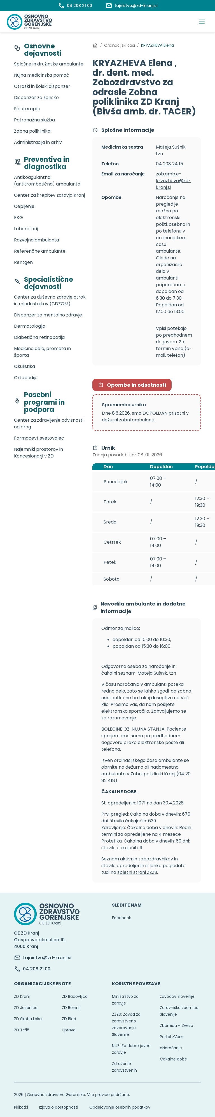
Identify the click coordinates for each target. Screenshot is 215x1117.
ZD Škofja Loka (28, 1019)
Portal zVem (171, 1036)
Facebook (121, 918)
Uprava (69, 1030)
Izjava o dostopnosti (58, 1107)
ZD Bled (69, 1019)
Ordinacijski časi (119, 45)
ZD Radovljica (75, 996)
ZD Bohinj (71, 1007)
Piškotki (21, 1107)
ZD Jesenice (26, 1007)
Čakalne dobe (173, 1059)
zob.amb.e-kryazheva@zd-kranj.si (173, 181)
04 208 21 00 (36, 969)
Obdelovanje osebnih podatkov (119, 1107)
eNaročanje (171, 1048)
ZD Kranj (22, 996)
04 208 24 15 (169, 164)
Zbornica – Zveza (176, 1025)
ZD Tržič (21, 1030)
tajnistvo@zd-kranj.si (47, 957)
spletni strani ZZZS (137, 872)
